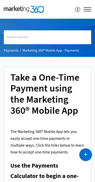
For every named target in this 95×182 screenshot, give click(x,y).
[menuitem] (78, 9)
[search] (47, 37)
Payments (11, 50)
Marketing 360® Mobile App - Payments (51, 50)
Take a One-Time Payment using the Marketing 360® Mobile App (44, 94)
